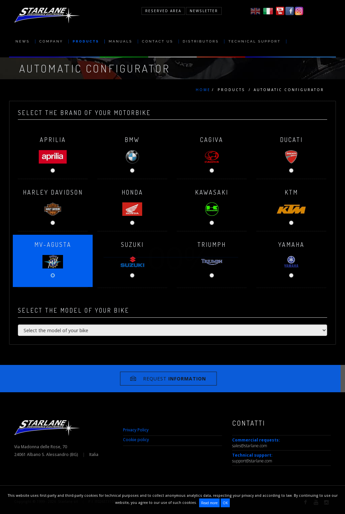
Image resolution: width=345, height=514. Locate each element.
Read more (209, 503)
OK (225, 503)
